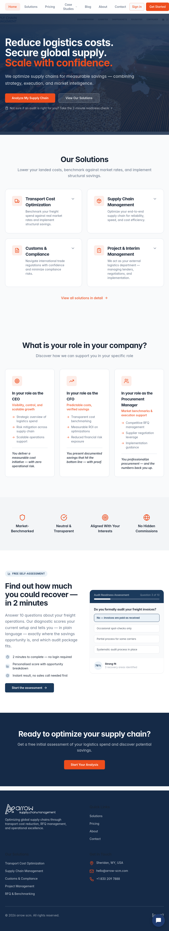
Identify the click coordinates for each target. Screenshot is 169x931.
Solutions (31, 6)
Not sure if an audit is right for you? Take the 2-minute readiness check (59, 108)
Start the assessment (29, 687)
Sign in (137, 6)
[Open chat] (158, 920)
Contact (120, 6)
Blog (88, 6)
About (103, 6)
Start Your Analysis (84, 764)
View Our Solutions (79, 98)
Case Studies (70, 7)
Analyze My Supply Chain (30, 98)
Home (12, 6)
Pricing (50, 6)
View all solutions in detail (84, 298)
